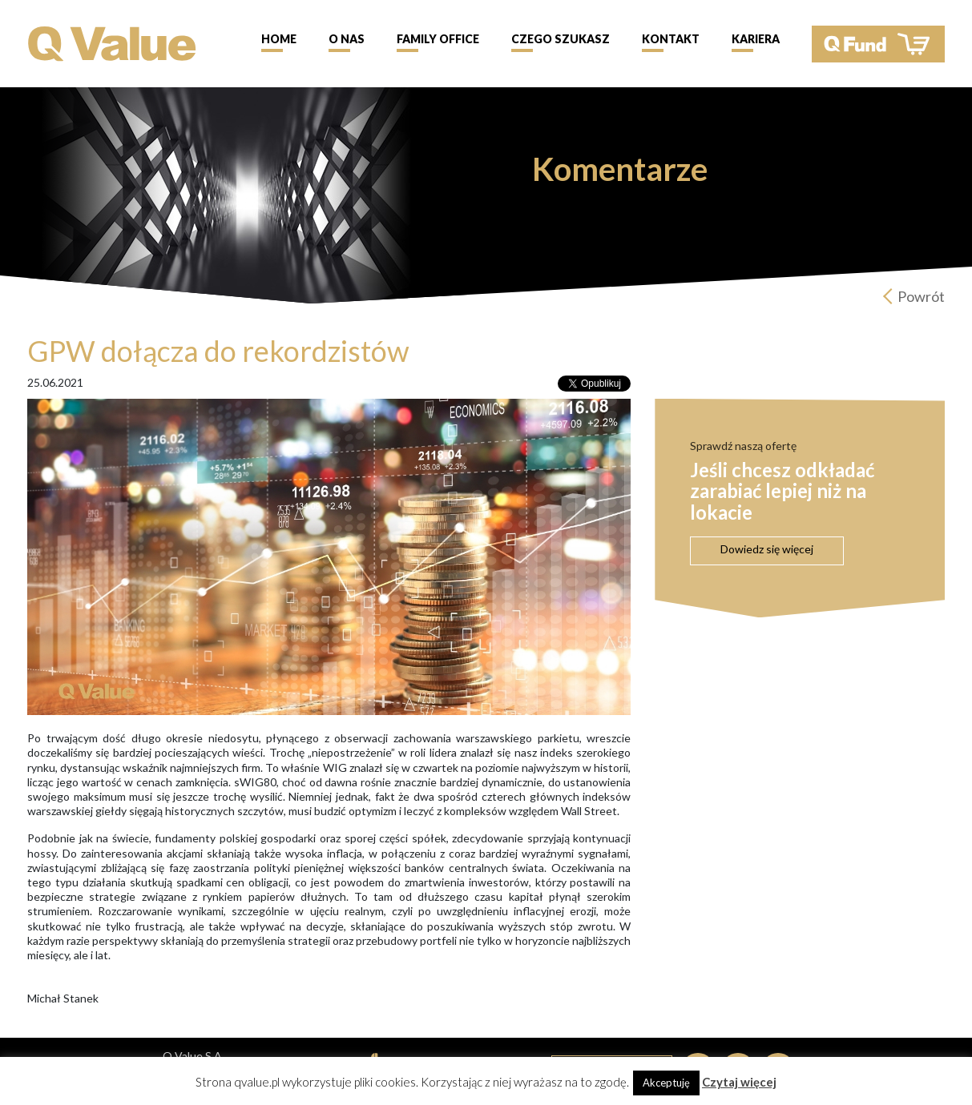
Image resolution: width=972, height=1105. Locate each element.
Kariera (756, 39)
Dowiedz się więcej (766, 549)
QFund (878, 44)
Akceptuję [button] (666, 1082)
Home (278, 39)
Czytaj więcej (739, 1082)
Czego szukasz (560, 39)
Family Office (438, 39)
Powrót (921, 296)
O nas (347, 39)
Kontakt (671, 39)
